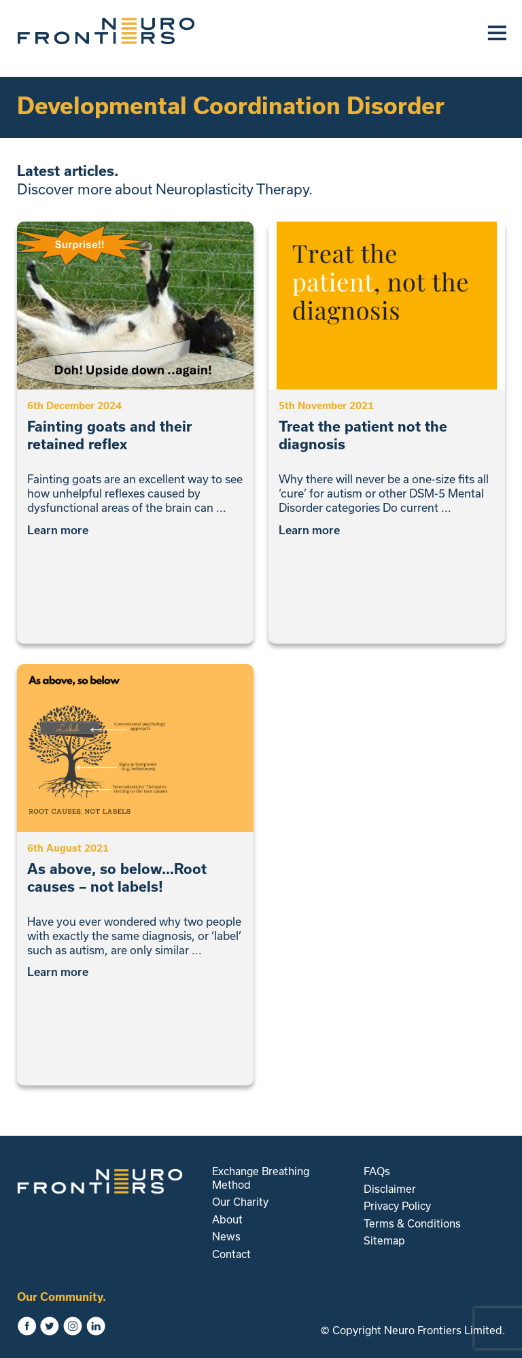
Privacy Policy (397, 1206)
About (227, 1219)
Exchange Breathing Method (260, 1178)
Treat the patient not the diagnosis (363, 435)
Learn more (63, 530)
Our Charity (240, 1202)
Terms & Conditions (412, 1223)
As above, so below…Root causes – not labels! (117, 877)
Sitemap (384, 1240)
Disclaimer (390, 1189)
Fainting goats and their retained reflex (109, 435)
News (226, 1236)
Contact (231, 1254)
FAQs (377, 1171)
